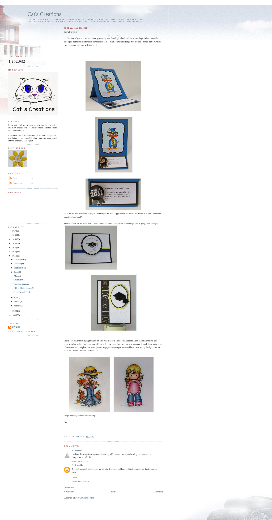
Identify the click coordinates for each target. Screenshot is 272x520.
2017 (14, 231)
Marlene (75, 450)
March (17, 301)
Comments (16, 183)
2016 (14, 235)
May (16, 276)
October (17, 263)
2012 (14, 251)
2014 (14, 243)
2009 (14, 315)
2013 (14, 247)
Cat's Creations (44, 14)
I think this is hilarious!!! (24, 288)
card (65, 42)
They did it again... (21, 284)
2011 (14, 256)
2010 (14, 311)
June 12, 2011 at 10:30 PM (80, 482)
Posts (13, 178)
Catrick (75, 465)
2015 (14, 239)
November (18, 259)
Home (113, 492)
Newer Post (69, 492)
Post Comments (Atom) (85, 498)
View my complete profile (21, 332)
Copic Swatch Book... (23, 292)
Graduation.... (19, 280)
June (16, 272)
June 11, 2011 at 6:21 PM (80, 461)
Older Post (158, 492)
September (18, 268)
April (16, 297)
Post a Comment (69, 487)
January (17, 306)
